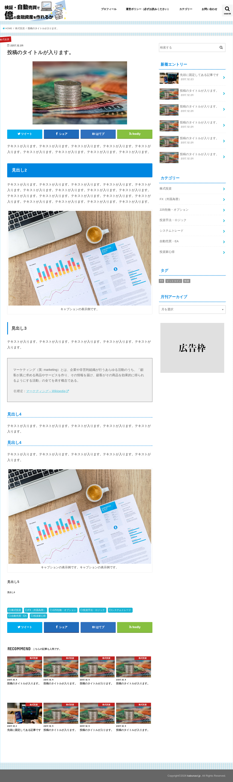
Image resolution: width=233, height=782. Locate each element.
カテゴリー (185, 9)
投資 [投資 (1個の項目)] (186, 281)
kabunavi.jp (194, 775)
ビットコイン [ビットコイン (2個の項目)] (174, 281)
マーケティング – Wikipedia (45, 391)
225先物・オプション (64, 610)
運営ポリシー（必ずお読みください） (148, 9)
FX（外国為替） (37, 610)
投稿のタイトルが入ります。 (189, 94)
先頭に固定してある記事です (189, 78)
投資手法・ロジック (94, 610)
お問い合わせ (209, 9)
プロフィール (108, 9)
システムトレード (121, 610)
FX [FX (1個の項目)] (161, 281)
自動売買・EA (19, 615)
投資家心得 (40, 615)
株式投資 (16, 610)
